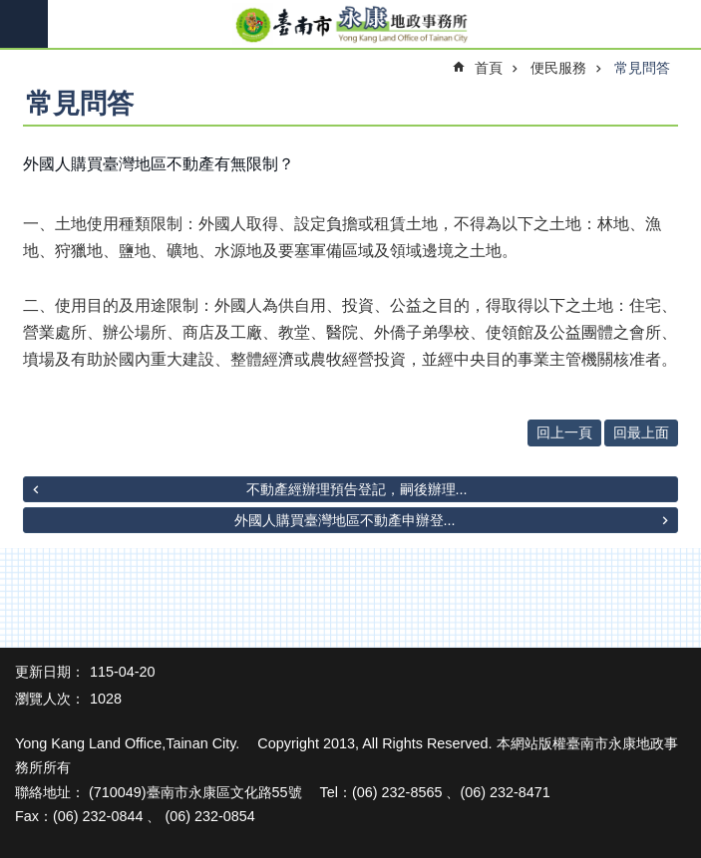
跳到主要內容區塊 (10, 10)
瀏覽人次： (50, 699)
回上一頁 (564, 432)
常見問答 (642, 68)
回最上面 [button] (641, 432)
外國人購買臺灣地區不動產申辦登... (345, 520)
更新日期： (50, 672)
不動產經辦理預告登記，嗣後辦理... (357, 489)
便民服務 (558, 68)
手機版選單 (24, 24)
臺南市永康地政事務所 (350, 25)
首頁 (489, 68)
